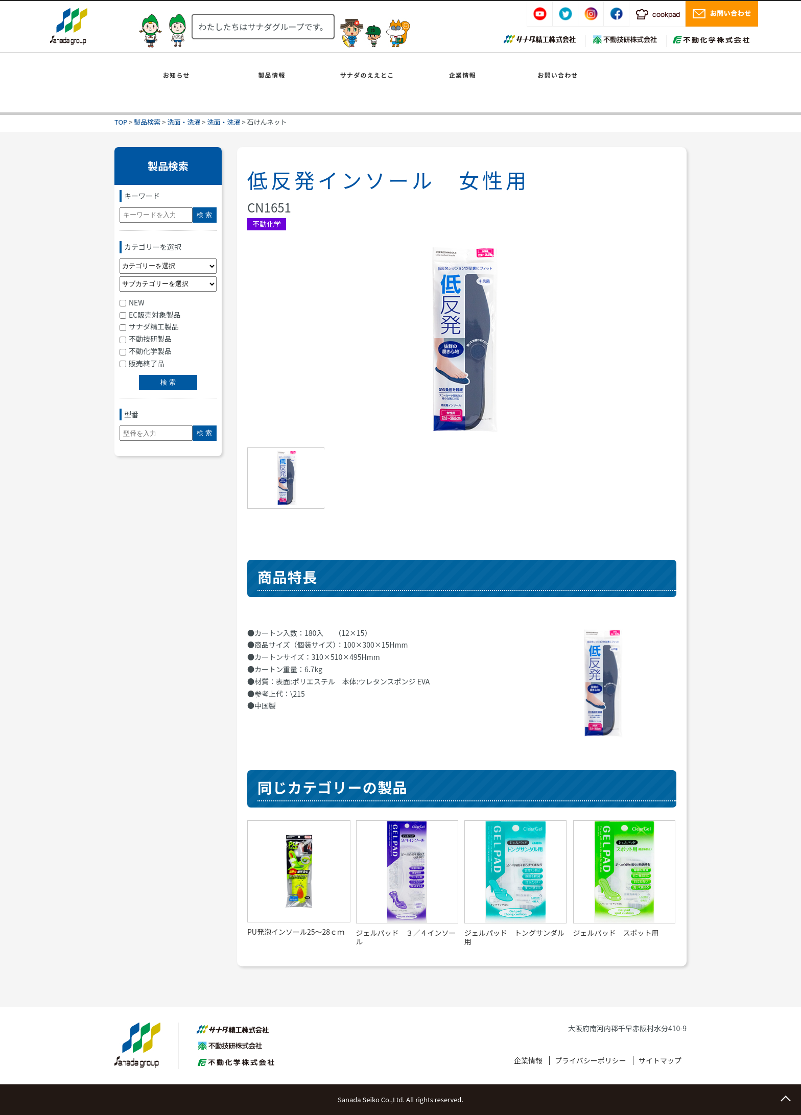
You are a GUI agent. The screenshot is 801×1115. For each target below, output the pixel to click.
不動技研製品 (146, 339)
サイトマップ (660, 1060)
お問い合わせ (557, 74)
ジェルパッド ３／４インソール (406, 937)
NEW (132, 302)
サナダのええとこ (367, 74)
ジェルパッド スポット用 (616, 933)
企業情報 (462, 74)
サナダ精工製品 (149, 326)
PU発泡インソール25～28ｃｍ (295, 932)
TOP (120, 122)
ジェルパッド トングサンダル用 (514, 937)
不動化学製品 (146, 351)
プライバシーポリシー (590, 1060)
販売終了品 (142, 363)
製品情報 (272, 74)
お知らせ (176, 74)
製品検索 (147, 122)
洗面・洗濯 (183, 122)
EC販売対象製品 (150, 315)
